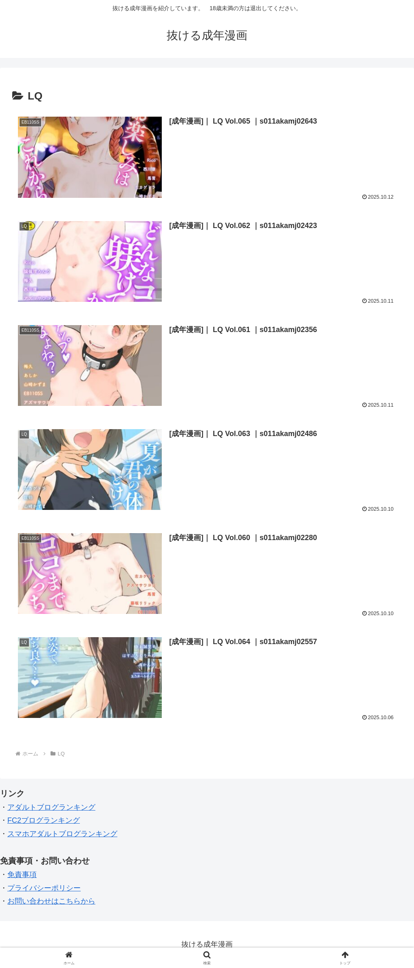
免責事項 (22, 875)
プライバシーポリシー (44, 888)
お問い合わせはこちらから (51, 901)
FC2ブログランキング (43, 820)
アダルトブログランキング (51, 807)
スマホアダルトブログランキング (62, 834)
